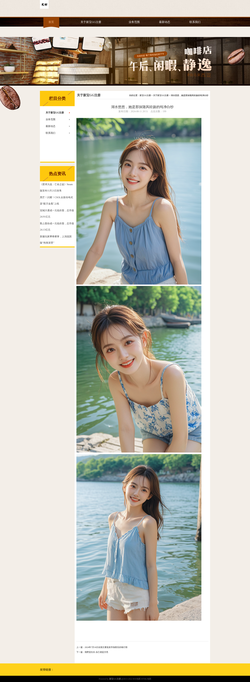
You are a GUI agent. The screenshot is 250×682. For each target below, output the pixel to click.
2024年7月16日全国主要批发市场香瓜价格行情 (106, 647)
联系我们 (195, 21)
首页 (51, 21)
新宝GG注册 (145, 95)
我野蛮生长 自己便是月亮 (96, 652)
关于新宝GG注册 (91, 21)
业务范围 (134, 21)
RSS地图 (137, 679)
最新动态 (164, 21)
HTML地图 (146, 679)
